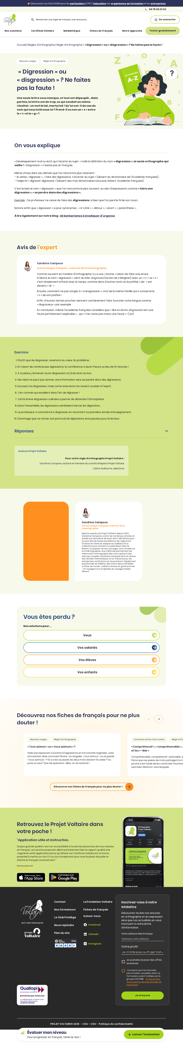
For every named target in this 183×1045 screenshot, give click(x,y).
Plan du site (62, 933)
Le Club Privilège (65, 917)
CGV (93, 1024)
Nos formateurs (65, 909)
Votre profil (130, 947)
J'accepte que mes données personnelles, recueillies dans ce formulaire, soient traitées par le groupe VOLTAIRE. (144, 977)
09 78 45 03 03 (155, 9)
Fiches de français (101, 30)
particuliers (77, 3)
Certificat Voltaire (42, 30)
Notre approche (132, 30)
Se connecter (165, 19)
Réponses (91, 431)
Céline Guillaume (102, 468)
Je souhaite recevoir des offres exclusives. (144, 962)
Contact (60, 902)
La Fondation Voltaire (97, 902)
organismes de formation (127, 3)
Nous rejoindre (64, 925)
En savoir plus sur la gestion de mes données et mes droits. (144, 982)
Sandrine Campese (51, 463)
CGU (85, 1024)
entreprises (158, 3)
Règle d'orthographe (69, 45)
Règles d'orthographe (41, 45)
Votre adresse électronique (137, 933)
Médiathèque (71, 30)
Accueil (21, 45)
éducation (99, 3)
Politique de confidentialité (116, 1024)
